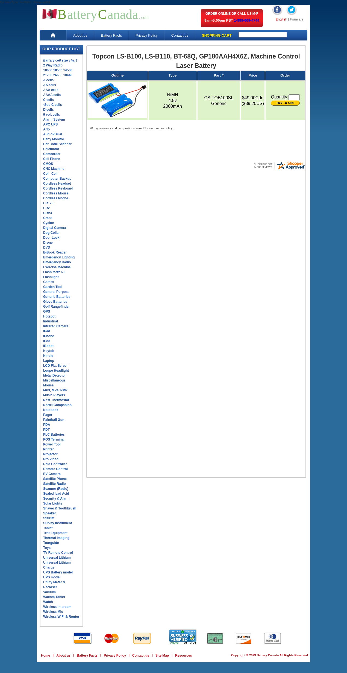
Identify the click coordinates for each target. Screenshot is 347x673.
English (281, 19)
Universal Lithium (57, 558)
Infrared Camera (55, 326)
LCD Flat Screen (56, 366)
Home (45, 655)
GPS (46, 311)
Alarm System (54, 119)
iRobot (48, 346)
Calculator (51, 149)
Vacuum (49, 592)
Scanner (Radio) (55, 489)
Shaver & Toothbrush (59, 508)
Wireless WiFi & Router (61, 617)
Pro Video (50, 459)
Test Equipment (55, 533)
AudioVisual (52, 134)
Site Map (162, 655)
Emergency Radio (57, 262)
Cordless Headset (57, 183)
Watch (48, 602)
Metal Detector (54, 375)
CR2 (46, 208)
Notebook (50, 410)
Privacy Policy (147, 35)
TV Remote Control (58, 553)
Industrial (50, 321)
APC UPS (50, 124)
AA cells (49, 85)
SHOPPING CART (216, 35)
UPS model (51, 577)
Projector (50, 454)
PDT (46, 430)
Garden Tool (52, 287)
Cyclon (48, 223)
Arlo (46, 129)
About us (80, 35)
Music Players (54, 395)
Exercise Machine (57, 267)
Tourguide (51, 543)
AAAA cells (52, 95)
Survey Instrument (57, 523)
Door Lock (51, 238)
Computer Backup (57, 178)
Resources (183, 655)
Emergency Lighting (59, 257)
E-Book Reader (55, 252)
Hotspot (49, 316)
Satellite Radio (54, 484)
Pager (47, 415)
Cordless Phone (55, 198)
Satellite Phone (55, 479)
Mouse (48, 385)
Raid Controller (55, 464)
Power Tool (52, 444)
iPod (46, 341)
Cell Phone (51, 159)
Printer (48, 449)
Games (48, 282)
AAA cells (50, 90)
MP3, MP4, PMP (55, 390)
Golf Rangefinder (56, 306)
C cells (48, 100)
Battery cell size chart (60, 60)
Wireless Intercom (57, 607)
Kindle (48, 356)
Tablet (47, 528)
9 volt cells (51, 114)
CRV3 (47, 213)
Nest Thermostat (56, 400)
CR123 (48, 203)
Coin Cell (50, 174)
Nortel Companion (57, 405)
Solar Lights (52, 503)
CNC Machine (53, 169)
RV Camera (52, 474)
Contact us (179, 35)
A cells (48, 80)
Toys (47, 548)
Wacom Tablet (54, 597)
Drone (48, 242)
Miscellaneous (54, 380)
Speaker (49, 513)
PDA (46, 425)
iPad (46, 331)
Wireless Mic (53, 612)
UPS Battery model (58, 572)
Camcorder (51, 154)
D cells (48, 110)
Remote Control (55, 469)
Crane (47, 218)
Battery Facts (111, 35)
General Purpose (56, 292)
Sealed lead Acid (56, 494)
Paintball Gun (53, 420)
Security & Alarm (56, 498)
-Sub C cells (52, 105)
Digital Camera (54, 228)
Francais (296, 19)
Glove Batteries (55, 302)
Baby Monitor (53, 139)
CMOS (48, 164)
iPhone (48, 336)
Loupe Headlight (56, 370)
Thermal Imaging (56, 538)
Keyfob (48, 351)
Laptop (48, 361)
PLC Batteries (54, 434)
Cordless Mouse (56, 193)
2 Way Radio (53, 65)
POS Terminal (53, 439)
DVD (46, 247)
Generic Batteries (56, 297)
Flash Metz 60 (53, 272)
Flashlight (51, 277)
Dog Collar (51, 233)
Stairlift (48, 518)
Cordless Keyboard (58, 188)
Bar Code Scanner (57, 144)
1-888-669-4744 (246, 20)
